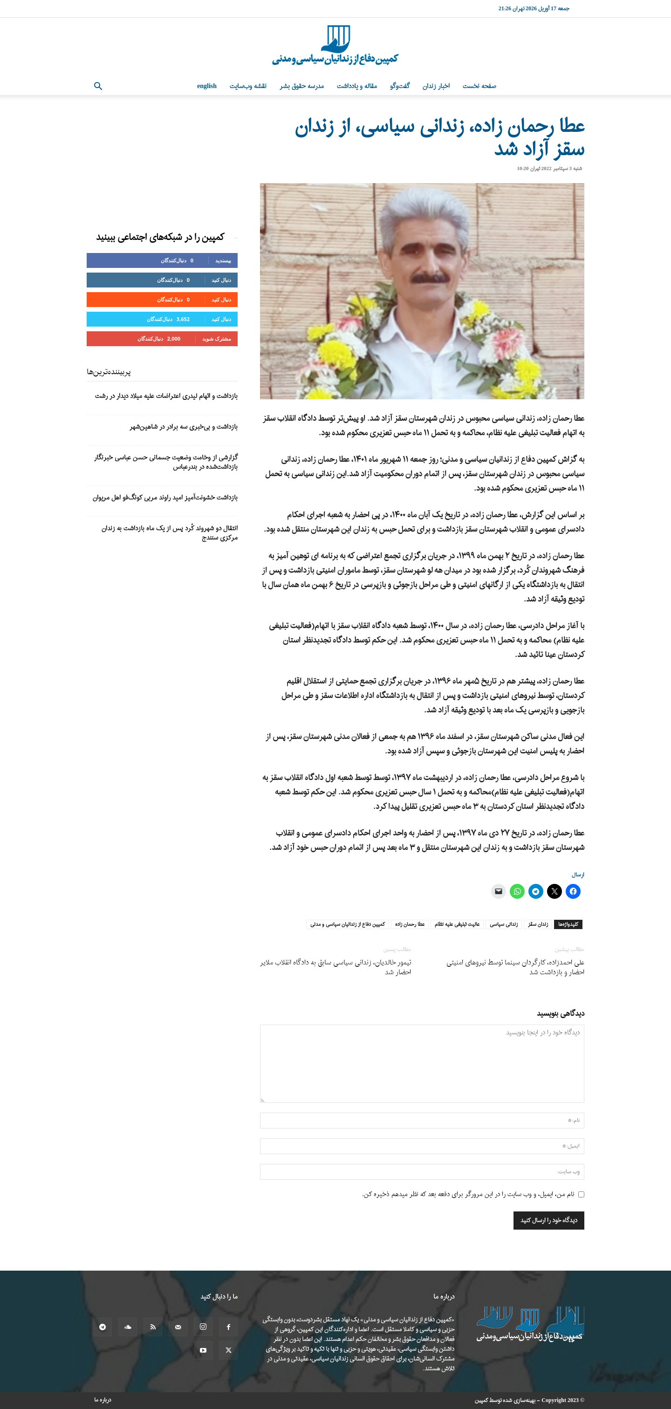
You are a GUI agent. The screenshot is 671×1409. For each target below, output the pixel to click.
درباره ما (102, 1400)
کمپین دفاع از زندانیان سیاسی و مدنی (347, 924)
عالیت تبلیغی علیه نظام (457, 924)
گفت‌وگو (400, 86)
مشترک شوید (216, 338)
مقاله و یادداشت (357, 86)
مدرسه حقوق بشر (302, 86)
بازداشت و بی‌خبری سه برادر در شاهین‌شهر (184, 427)
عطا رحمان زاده (410, 924)
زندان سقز (538, 924)
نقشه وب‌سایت (248, 86)
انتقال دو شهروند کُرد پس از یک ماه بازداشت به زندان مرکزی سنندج (170, 533)
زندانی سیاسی (504, 924)
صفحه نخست (479, 86)
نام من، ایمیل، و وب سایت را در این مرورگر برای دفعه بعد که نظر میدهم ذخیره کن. (468, 1194)
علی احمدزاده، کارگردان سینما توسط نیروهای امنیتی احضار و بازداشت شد (515, 968)
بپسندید (223, 260)
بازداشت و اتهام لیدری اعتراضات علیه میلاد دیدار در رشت (166, 396)
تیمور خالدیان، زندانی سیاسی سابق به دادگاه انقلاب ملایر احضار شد (335, 968)
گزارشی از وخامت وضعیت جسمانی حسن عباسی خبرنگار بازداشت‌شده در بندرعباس (166, 462)
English (207, 86)
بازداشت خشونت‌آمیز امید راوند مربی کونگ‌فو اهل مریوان (165, 498)
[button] (98, 87)
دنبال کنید (221, 279)
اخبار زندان (436, 86)
